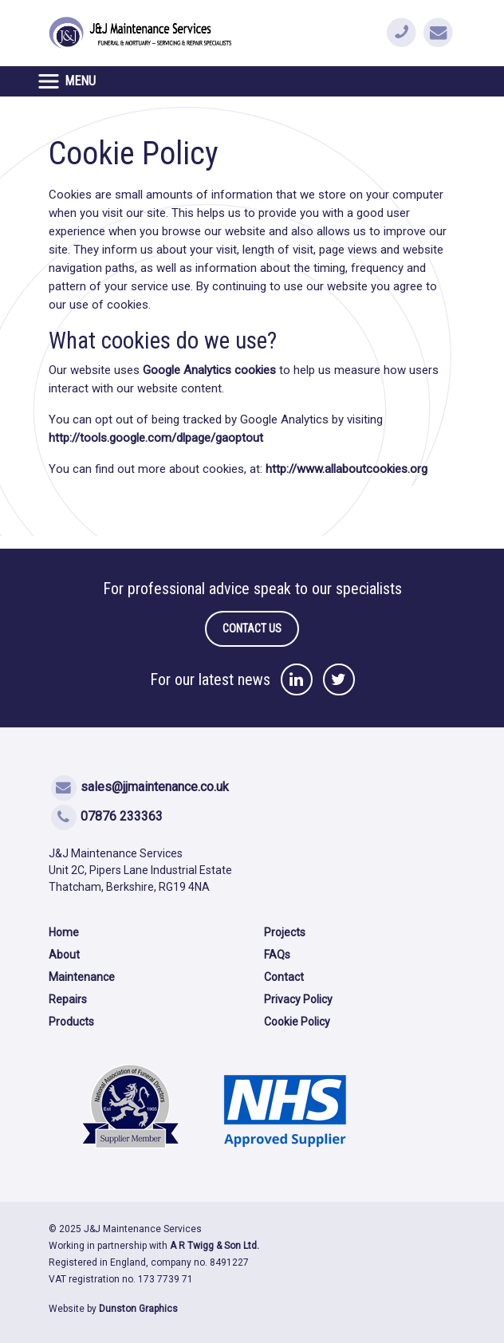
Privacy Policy (298, 999)
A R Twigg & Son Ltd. (214, 1245)
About (64, 954)
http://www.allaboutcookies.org (346, 469)
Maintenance (82, 977)
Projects (284, 932)
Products (71, 1021)
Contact (284, 977)
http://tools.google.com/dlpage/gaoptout (156, 438)
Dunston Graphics (138, 1308)
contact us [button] (252, 629)
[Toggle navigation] (71, 81)
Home (64, 932)
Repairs (68, 999)
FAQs (277, 954)
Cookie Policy (297, 1021)
